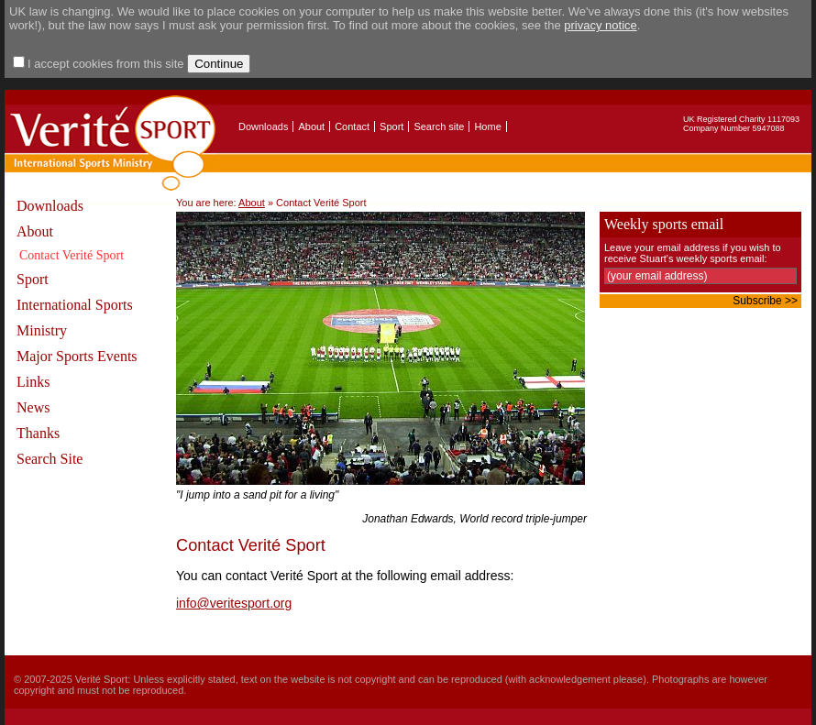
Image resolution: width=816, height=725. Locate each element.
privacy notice (600, 25)
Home (487, 126)
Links (33, 382)
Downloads (263, 126)
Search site (439, 126)
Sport (391, 126)
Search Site (50, 459)
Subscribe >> (765, 300)
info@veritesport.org (234, 603)
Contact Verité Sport (71, 255)
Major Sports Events (77, 356)
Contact (352, 126)
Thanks (38, 433)
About (311, 126)
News (33, 407)
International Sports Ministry (75, 317)
